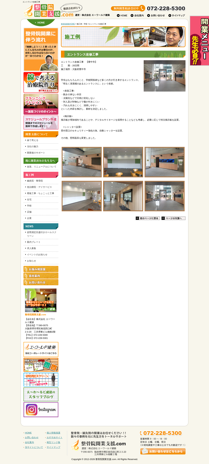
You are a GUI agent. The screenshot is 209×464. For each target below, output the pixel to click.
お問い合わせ (31, 437)
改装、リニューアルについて (41, 166)
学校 (29, 205)
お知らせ (31, 260)
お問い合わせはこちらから (129, 441)
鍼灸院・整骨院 (35, 180)
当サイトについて (34, 447)
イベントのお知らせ (37, 254)
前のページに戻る (148, 218)
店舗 (29, 212)
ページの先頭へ (173, 218)
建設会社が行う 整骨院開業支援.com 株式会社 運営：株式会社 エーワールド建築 (52, 11)
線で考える (32, 140)
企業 (29, 218)
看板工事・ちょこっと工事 (40, 193)
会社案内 (29, 442)
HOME (41, 22)
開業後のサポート (36, 152)
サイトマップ (53, 447)
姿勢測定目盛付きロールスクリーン (41, 234)
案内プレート (34, 242)
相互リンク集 (53, 442)
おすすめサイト (55, 437)
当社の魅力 (32, 146)
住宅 (29, 199)
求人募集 (31, 248)
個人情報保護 (53, 432)
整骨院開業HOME (68, 24)
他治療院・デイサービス (39, 187)
